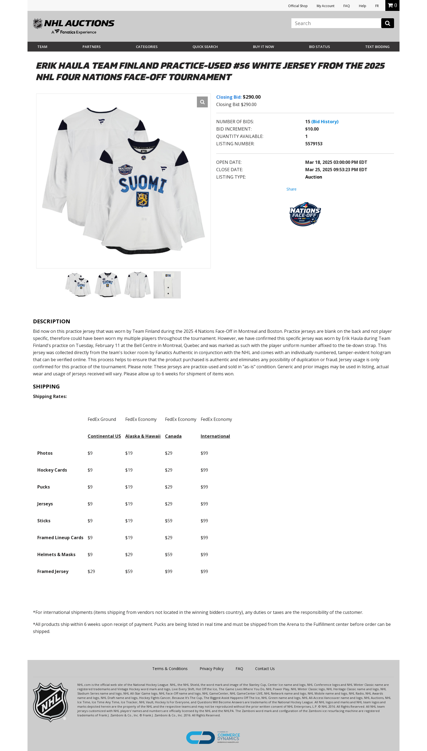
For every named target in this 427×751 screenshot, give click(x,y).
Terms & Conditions (170, 668)
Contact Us (265, 668)
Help (362, 6)
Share (291, 189)
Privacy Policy (212, 668)
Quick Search (205, 46)
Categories (147, 46)
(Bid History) (324, 122)
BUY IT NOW (263, 46)
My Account (325, 6)
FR (377, 6)
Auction (313, 177)
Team (42, 46)
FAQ (346, 6)
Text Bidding (377, 46)
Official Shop (298, 6)
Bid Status (319, 46)
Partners (92, 46)
